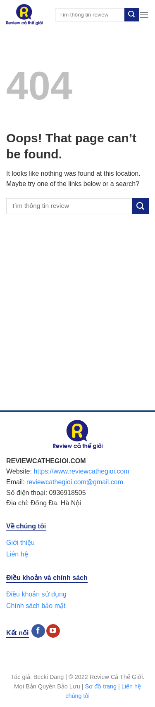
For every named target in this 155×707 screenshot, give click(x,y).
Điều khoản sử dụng (36, 594)
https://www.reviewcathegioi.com (81, 471)
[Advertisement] (77, 320)
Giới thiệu (20, 542)
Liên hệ (17, 554)
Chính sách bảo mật (35, 605)
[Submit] (131, 15)
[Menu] (144, 15)
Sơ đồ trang (101, 686)
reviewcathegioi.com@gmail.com (74, 481)
